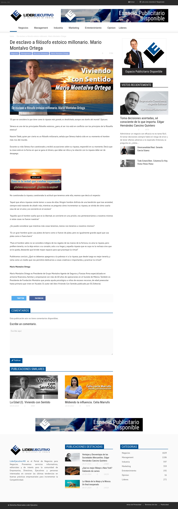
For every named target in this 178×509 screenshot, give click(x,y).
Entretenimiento (93, 29)
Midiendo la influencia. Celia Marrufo (87, 402)
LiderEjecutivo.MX (18, 461)
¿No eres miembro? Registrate (152, 2)
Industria (58, 29)
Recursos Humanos (41, 53)
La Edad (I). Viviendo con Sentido (30, 402)
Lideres (123, 29)
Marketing (74, 29)
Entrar (131, 2)
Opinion (111, 28)
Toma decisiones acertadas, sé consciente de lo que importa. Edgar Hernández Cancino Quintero (142, 121)
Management (41, 29)
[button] (165, 27)
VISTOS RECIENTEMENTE (136, 85)
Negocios (24, 29)
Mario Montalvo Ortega (59, 53)
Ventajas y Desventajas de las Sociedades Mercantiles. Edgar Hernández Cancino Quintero (95, 457)
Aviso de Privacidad (134, 504)
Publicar (17, 360)
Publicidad (165, 504)
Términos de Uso (151, 504)
